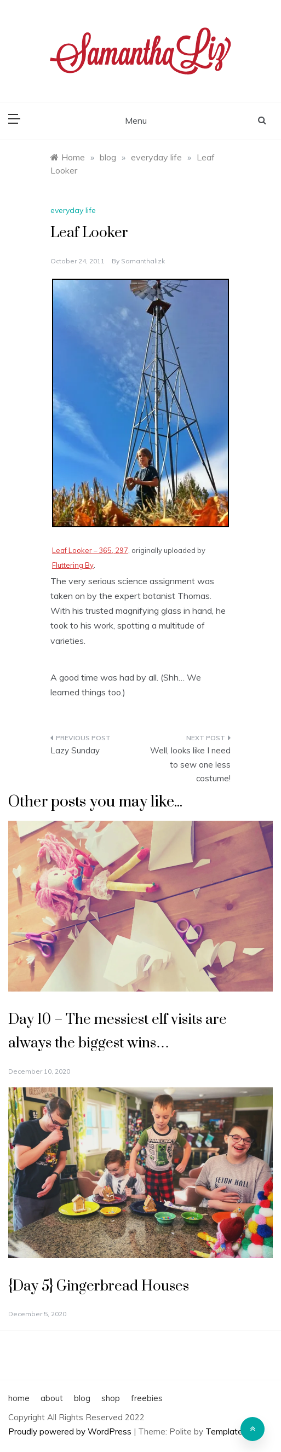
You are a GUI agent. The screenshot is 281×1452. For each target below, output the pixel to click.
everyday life (73, 210)
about (52, 1398)
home (19, 1398)
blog (82, 1398)
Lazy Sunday (75, 750)
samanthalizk (143, 261)
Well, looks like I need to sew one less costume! (190, 764)
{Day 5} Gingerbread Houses (98, 1286)
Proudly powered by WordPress (71, 1431)
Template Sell (232, 1431)
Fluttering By (73, 565)
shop (110, 1398)
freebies (147, 1398)
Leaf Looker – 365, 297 (90, 550)
